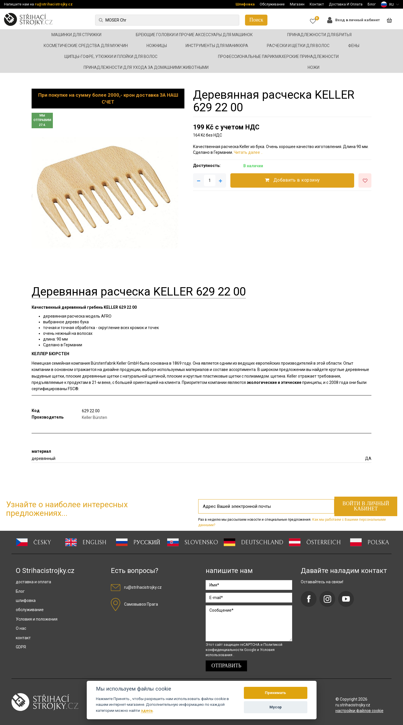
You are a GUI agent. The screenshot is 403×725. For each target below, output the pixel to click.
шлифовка (26, 600)
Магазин (297, 4)
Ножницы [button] (156, 45)
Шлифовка (245, 4)
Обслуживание (272, 4)
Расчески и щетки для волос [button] (298, 45)
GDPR (21, 647)
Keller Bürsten (94, 417)
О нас (21, 628)
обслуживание (30, 609)
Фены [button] (353, 45)
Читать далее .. (248, 152)
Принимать (275, 693)
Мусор (275, 707)
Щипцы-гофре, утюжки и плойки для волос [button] (110, 56)
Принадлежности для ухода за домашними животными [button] (146, 67)
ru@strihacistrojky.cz (54, 4)
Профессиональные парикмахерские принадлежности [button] (278, 56)
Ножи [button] (313, 67)
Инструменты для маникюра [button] (217, 45)
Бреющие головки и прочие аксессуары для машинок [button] (194, 34)
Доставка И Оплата (345, 4)
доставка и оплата (33, 582)
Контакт (317, 4)
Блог (372, 4)
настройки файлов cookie (359, 710)
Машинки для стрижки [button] (76, 34)
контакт (23, 637)
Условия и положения (36, 619)
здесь (147, 710)
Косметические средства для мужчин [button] (86, 45)
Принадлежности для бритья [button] (319, 34)
